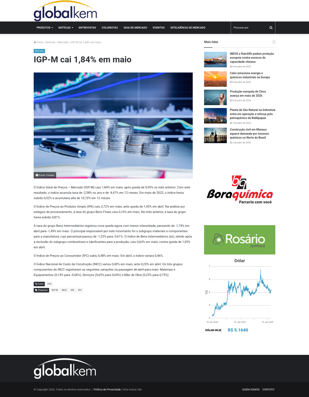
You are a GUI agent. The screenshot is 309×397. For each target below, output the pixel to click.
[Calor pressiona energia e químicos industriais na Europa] (215, 79)
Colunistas (110, 27)
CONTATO (268, 389)
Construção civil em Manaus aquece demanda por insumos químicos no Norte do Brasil (249, 133)
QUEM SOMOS (251, 389)
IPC (80, 290)
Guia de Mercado (135, 27)
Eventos (159, 27)
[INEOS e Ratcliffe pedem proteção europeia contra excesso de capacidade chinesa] (215, 59)
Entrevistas (87, 27)
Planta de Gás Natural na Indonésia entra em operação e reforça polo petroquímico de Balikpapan (252, 114)
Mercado (63, 42)
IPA (72, 290)
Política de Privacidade (107, 389)
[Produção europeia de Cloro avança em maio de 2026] (215, 97)
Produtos (43, 27)
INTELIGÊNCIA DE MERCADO (187, 27)
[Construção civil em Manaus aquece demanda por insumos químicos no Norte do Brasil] (215, 135)
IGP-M (55, 290)
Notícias (64, 27)
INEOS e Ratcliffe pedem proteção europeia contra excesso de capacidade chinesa (252, 57)
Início (38, 42)
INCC (64, 290)
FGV (49, 284)
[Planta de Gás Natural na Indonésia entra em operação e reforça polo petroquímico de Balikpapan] (215, 116)
